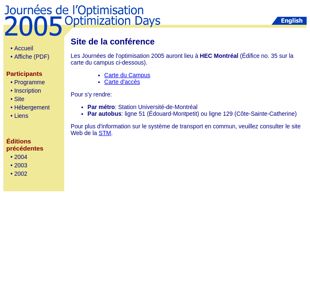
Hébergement (32, 107)
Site (19, 99)
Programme (29, 82)
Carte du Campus (127, 75)
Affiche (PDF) (31, 56)
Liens (21, 115)
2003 (20, 165)
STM (105, 133)
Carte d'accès (122, 81)
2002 (20, 173)
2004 (20, 157)
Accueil (23, 48)
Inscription (27, 90)
